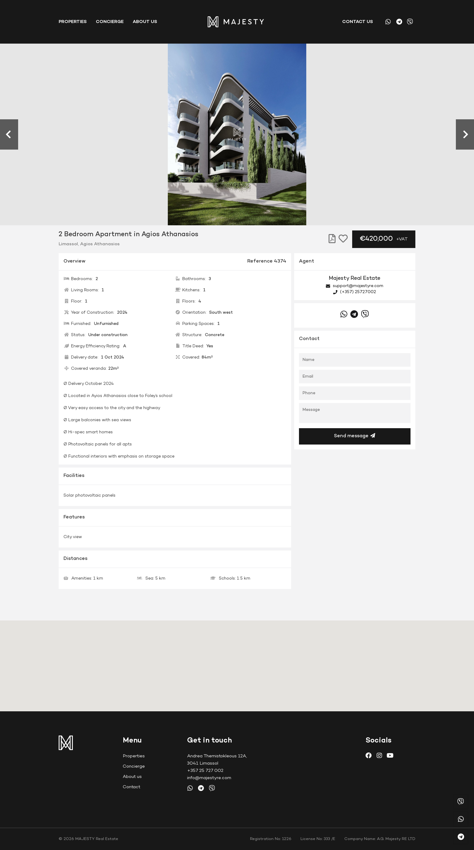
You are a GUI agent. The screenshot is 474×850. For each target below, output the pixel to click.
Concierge (110, 21)
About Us (145, 21)
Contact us (357, 21)
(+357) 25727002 (354, 292)
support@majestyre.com (354, 286)
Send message (354, 436)
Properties (73, 21)
